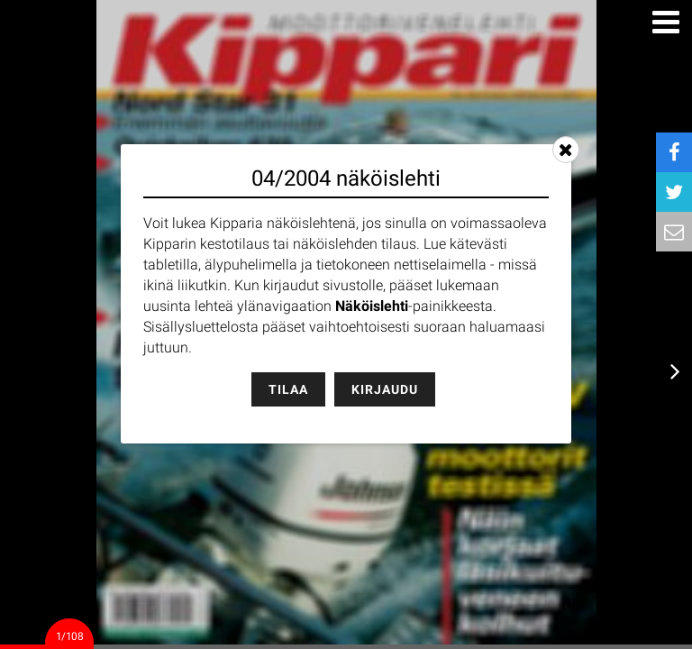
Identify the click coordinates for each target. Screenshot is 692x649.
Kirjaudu (384, 389)
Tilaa (288, 389)
